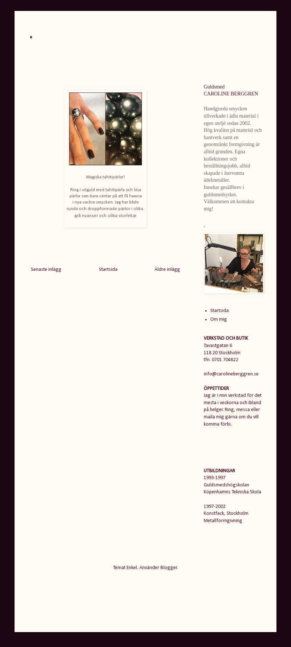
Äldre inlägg (167, 269)
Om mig (218, 319)
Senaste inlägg (46, 269)
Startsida (108, 269)
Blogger (168, 568)
